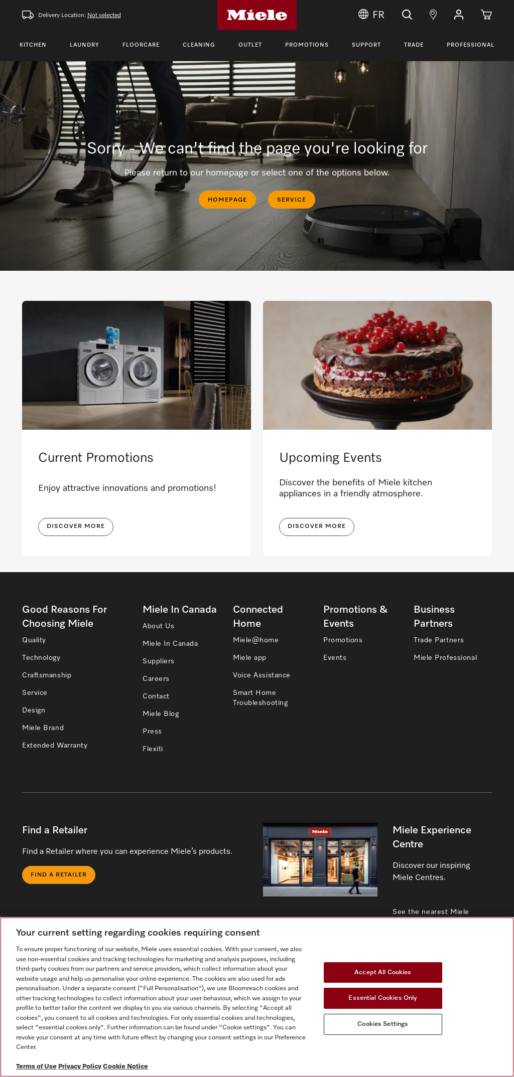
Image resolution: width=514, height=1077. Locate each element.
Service (35, 692)
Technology (41, 657)
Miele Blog (161, 713)
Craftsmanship (46, 675)
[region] (257, 997)
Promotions (307, 45)
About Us (158, 626)
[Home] (257, 15)
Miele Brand (43, 728)
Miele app (250, 657)
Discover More (317, 526)
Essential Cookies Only (382, 998)
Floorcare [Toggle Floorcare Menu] (141, 45)
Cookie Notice (125, 1066)
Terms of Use (36, 1066)
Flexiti (153, 749)
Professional (470, 45)
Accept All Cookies (382, 972)
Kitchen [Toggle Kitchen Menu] (33, 45)
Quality (34, 640)
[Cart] (486, 15)
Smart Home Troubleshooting (260, 697)
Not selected (104, 16)
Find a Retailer (59, 875)
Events (334, 657)
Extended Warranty (55, 745)
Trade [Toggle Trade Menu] (414, 45)
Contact (156, 696)
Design (33, 710)
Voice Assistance (262, 675)
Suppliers (159, 661)
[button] (458, 15)
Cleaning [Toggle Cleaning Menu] (199, 45)
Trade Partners (439, 640)
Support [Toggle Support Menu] (366, 45)
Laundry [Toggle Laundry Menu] (84, 45)
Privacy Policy (79, 1066)
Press (152, 731)
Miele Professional (445, 657)
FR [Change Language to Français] (371, 15)
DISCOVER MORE (76, 526)
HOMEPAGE (227, 200)
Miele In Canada (170, 643)
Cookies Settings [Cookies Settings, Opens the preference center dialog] (382, 1024)
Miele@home (256, 640)
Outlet (250, 45)
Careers (156, 678)
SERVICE (291, 200)
